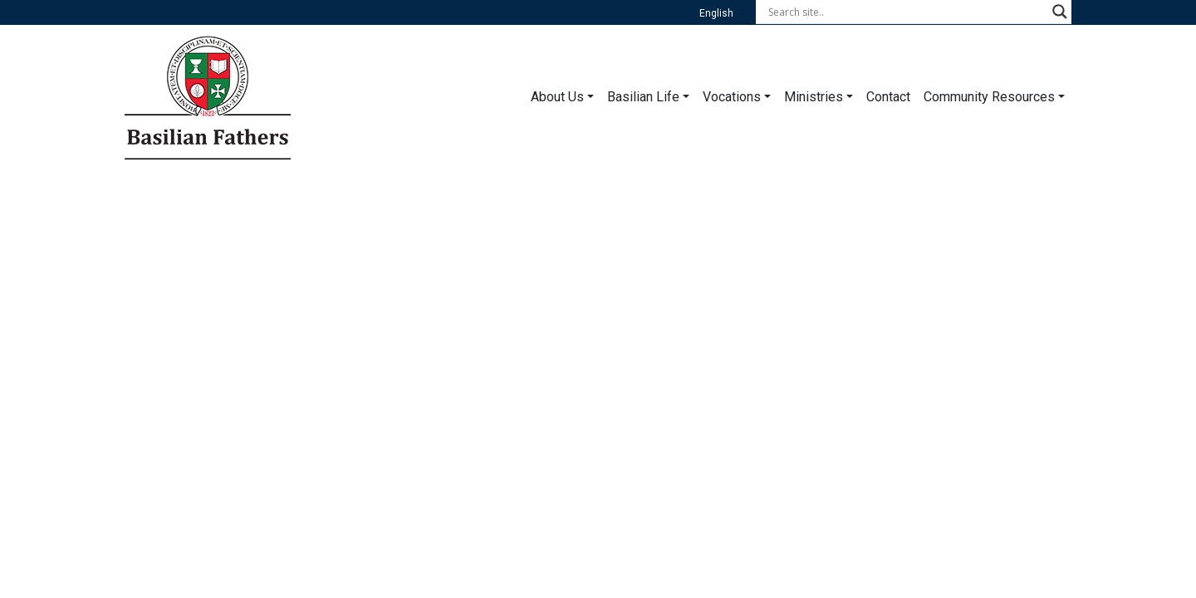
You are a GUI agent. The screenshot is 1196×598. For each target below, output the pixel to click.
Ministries (813, 97)
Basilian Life (643, 97)
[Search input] (906, 11)
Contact (888, 97)
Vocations (732, 97)
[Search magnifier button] (1059, 11)
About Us (557, 97)
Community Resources (989, 97)
